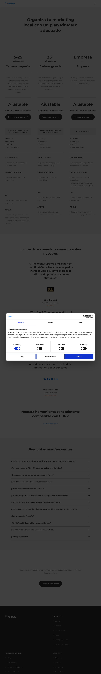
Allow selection (50, 356)
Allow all (79, 356)
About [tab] (80, 322)
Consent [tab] (21, 322)
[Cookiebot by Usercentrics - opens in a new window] (84, 316)
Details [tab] (50, 322)
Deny (21, 356)
